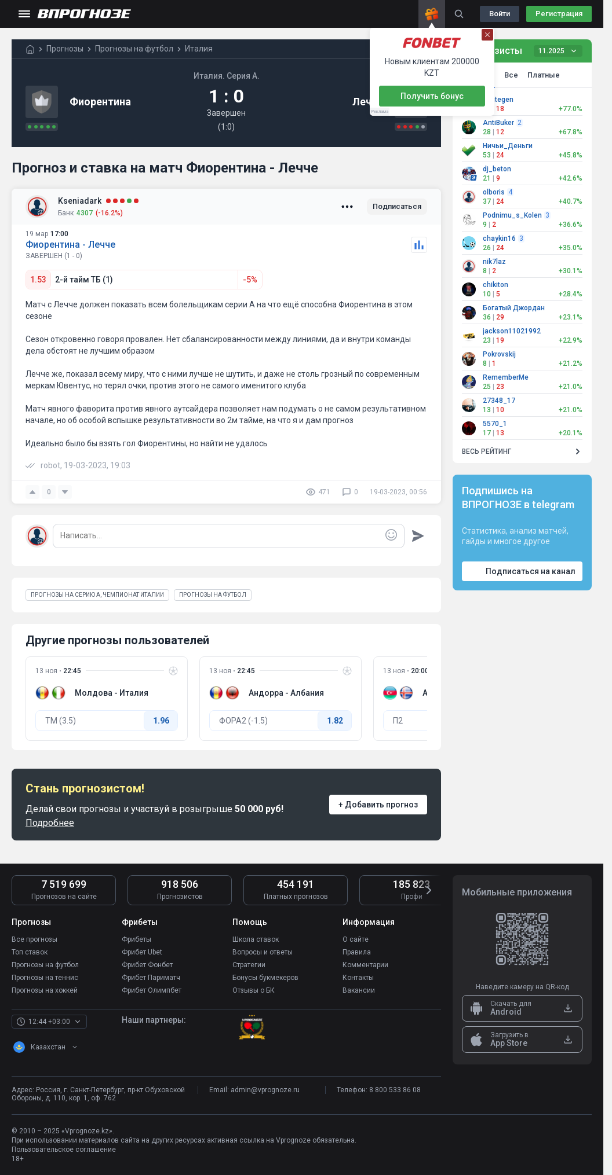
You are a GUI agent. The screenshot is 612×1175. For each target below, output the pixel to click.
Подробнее (50, 822)
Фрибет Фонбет (147, 965)
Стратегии (248, 965)
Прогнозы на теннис (45, 978)
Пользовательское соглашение (64, 1149)
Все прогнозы (34, 939)
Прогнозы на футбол (45, 965)
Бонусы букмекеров (265, 978)
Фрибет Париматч (151, 978)
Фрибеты (136, 939)
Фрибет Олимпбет (151, 990)
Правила (357, 952)
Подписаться (397, 206)
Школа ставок (255, 939)
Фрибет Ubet (142, 952)
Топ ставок (30, 952)
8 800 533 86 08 (395, 1090)
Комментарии (365, 965)
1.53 (38, 279)
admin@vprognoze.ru (265, 1090)
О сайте (356, 939)
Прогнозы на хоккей (45, 990)
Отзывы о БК (253, 990)
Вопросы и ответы (262, 952)
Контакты (358, 978)
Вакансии (359, 990)
